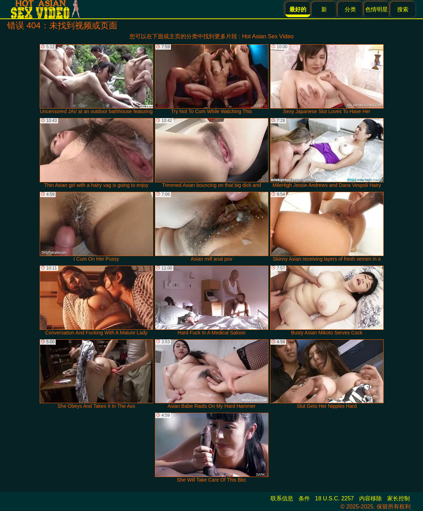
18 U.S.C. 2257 (334, 498)
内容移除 (370, 498)
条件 (304, 498)
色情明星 (376, 9)
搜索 (402, 9)
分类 (350, 9)
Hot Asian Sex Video (268, 36)
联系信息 (282, 498)
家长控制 (398, 498)
